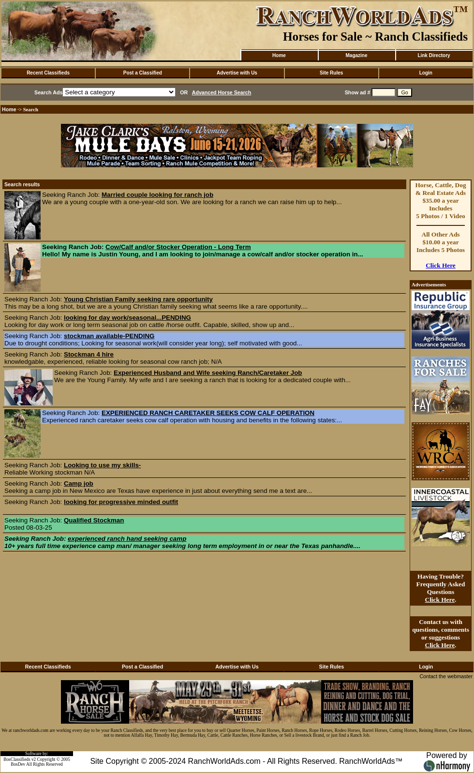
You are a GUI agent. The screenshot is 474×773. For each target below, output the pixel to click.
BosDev (18, 764)
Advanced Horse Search (222, 92)
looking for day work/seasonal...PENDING (127, 317)
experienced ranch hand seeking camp (127, 538)
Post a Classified (142, 72)
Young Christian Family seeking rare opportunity (138, 299)
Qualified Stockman (94, 520)
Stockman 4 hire (89, 354)
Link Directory (433, 55)
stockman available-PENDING (109, 336)
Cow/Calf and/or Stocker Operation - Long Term (178, 247)
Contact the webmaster (446, 676)
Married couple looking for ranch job (157, 194)
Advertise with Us (237, 72)
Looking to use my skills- (102, 465)
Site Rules (331, 72)
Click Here (441, 265)
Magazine (356, 55)
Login (425, 72)
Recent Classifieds (48, 72)
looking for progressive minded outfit (121, 501)
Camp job (78, 483)
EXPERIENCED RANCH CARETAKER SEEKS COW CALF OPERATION (208, 412)
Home (279, 55)
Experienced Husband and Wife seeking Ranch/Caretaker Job (208, 372)
